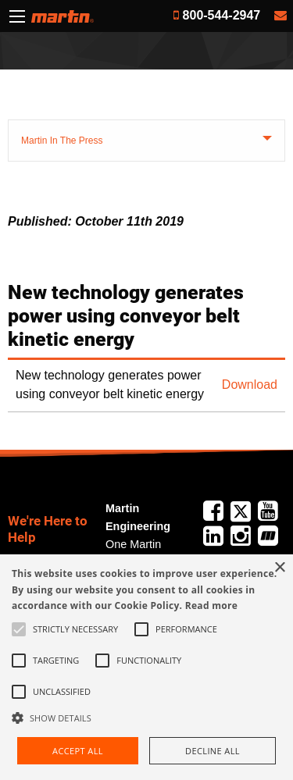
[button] (146, 717)
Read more (211, 605)
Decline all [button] (212, 751)
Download (249, 384)
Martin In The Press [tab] (61, 140)
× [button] (279, 568)
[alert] (146, 667)
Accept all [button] (77, 751)
